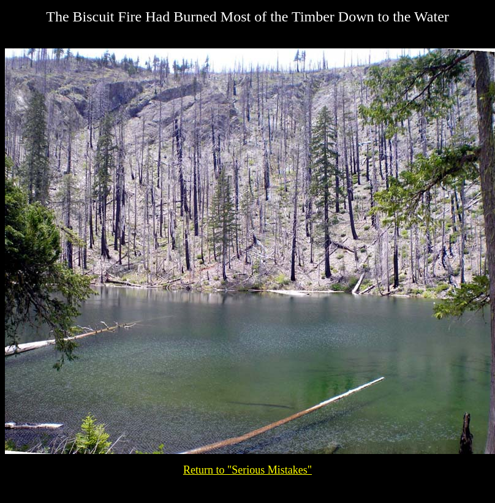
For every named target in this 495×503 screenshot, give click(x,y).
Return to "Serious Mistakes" (247, 470)
